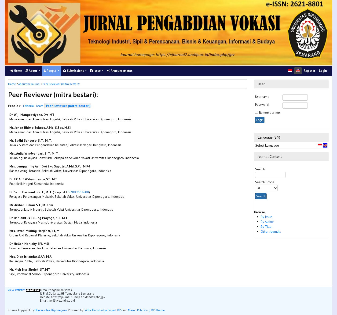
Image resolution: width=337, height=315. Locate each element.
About (32, 71)
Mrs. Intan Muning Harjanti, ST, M (34, 231)
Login (323, 71)
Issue (95, 71)
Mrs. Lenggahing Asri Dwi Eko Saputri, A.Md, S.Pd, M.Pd (49, 166)
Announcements (119, 71)
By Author (267, 222)
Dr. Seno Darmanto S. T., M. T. (30, 192)
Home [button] (12, 84)
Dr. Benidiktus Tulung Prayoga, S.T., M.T (38, 218)
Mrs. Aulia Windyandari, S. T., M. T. (33, 153)
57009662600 (78, 192)
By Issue (266, 217)
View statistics (16, 290)
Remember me (269, 112)
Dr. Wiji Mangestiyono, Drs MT (32, 115)
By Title (266, 226)
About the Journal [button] (29, 84)
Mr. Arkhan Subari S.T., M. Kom (31, 205)
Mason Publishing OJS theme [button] (146, 310)
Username (262, 97)
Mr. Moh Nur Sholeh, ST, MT (29, 269)
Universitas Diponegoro (51, 310)
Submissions (73, 71)
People (50, 71)
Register (309, 71)
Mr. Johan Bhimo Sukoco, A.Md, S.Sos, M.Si (40, 127)
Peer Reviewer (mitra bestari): (61, 84)
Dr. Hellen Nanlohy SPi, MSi (29, 244)
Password (262, 104)
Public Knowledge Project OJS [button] (103, 310)
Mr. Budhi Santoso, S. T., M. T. (30, 140)
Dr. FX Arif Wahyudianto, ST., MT (33, 179)
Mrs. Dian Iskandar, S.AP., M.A (30, 256)
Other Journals (271, 231)
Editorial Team (33, 106)
